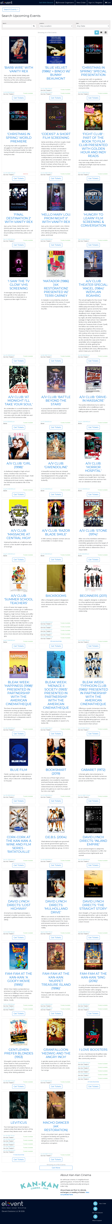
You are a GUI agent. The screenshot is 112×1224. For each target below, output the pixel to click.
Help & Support (97, 1220)
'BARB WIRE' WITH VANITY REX (18, 69)
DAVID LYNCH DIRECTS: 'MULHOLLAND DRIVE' (56, 906)
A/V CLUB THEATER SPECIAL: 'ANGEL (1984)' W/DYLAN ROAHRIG (93, 288)
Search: (4, 23)
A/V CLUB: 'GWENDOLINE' (56, 465)
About (9, 1208)
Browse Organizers (65, 3)
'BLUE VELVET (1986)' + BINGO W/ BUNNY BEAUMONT (56, 73)
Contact (14, 1208)
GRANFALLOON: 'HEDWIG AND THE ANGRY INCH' (56, 1053)
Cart (108, 3)
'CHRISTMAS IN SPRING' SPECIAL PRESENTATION (93, 71)
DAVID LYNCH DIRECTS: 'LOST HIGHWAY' (19, 904)
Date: (77, 23)
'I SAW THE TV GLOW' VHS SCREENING (19, 284)
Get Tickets (19, 98)
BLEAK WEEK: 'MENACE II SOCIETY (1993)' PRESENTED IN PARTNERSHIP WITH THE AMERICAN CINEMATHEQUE (56, 695)
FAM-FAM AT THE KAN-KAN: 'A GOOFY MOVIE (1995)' (18, 979)
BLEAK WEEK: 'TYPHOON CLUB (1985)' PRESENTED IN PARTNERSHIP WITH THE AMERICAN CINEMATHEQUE (93, 693)
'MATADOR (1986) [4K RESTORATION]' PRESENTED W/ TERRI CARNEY (56, 288)
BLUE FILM (18, 770)
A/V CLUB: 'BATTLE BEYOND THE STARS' (56, 400)
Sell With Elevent (46, 3)
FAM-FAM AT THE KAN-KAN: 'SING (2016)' (93, 977)
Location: (41, 23)
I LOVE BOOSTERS (93, 1049)
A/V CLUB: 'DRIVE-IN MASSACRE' (93, 398)
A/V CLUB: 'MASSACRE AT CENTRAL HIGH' (19, 534)
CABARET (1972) (93, 770)
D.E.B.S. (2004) (56, 837)
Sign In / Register (95, 3)
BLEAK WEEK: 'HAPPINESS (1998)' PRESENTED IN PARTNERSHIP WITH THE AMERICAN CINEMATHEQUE (18, 693)
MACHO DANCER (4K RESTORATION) (56, 1126)
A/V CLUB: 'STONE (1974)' (93, 532)
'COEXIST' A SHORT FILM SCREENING (56, 135)
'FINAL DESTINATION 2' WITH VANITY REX (19, 218)
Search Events (10, 9)
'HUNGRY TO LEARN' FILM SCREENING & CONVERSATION (93, 220)
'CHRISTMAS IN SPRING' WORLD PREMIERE (19, 137)
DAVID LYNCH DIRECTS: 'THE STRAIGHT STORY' (93, 904)
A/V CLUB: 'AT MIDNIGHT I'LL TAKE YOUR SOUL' (19, 400)
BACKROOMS (56, 596)
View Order (81, 3)
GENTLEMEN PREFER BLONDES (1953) (18, 1053)
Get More (56, 1168)
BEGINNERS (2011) (93, 596)
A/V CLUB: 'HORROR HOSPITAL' (93, 467)
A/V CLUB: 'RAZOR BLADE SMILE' (56, 532)
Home (4, 1208)
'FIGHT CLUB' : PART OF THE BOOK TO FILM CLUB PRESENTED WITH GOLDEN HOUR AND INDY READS (93, 145)
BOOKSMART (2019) (56, 771)
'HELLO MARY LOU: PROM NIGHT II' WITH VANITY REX (56, 218)
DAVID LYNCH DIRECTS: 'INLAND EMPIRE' (93, 840)
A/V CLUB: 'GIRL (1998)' (19, 465)
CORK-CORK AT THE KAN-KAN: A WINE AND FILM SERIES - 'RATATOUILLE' (18, 844)
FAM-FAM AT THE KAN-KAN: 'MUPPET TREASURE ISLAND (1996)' (56, 981)
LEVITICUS (19, 1122)
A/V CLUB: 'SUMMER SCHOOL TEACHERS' (18, 599)
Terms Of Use (22, 1208)
